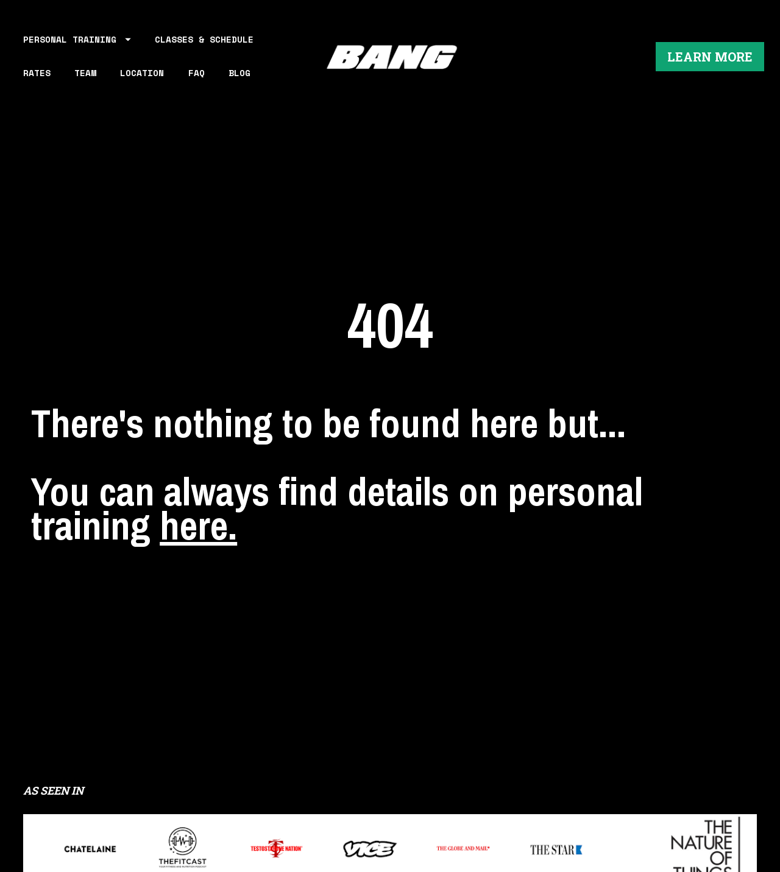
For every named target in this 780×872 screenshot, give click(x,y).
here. (198, 508)
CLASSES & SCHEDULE (204, 39)
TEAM (85, 72)
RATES (37, 72)
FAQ (196, 72)
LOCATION (142, 72)
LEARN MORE (710, 57)
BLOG (239, 72)
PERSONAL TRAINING (77, 39)
